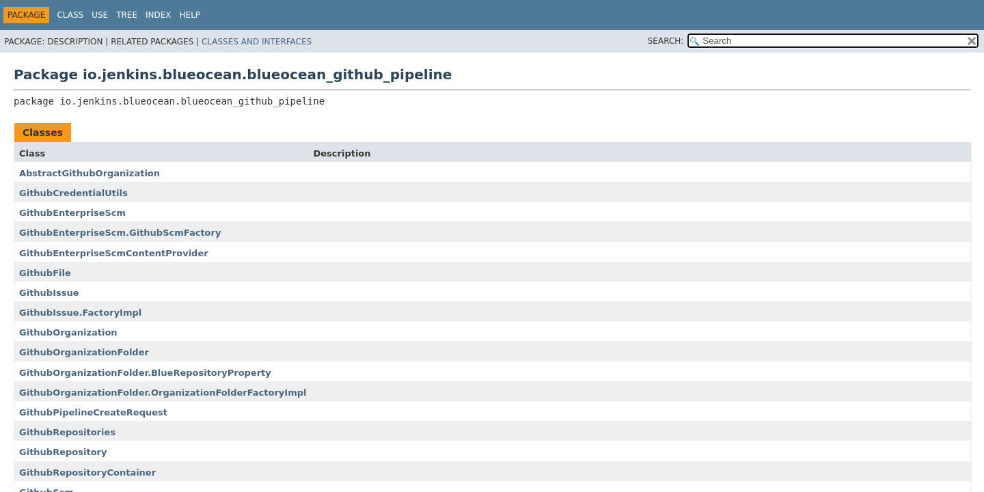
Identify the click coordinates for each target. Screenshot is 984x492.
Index (159, 15)
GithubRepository (63, 452)
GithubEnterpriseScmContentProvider (113, 253)
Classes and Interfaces (257, 41)
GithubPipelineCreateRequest (93, 412)
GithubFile (45, 273)
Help (190, 15)
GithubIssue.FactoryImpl (80, 313)
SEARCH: (666, 41)
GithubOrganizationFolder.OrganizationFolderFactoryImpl (162, 392)
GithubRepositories (67, 432)
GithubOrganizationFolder (84, 352)
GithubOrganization (68, 332)
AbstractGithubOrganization (89, 173)
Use (100, 15)
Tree (126, 15)
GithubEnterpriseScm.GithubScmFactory (120, 233)
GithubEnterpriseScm (72, 213)
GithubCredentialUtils (73, 193)
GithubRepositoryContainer (87, 472)
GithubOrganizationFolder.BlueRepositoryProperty (145, 373)
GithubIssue (49, 293)
